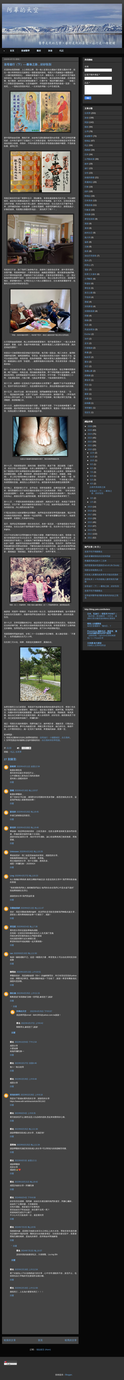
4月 (92, 484)
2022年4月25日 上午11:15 (28, 993)
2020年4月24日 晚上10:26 (31, 851)
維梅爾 (88, 403)
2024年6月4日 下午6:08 (25, 1197)
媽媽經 (88, 150)
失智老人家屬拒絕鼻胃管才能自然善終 (101, 575)
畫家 (87, 394)
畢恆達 (88, 288)
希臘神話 (89, 182)
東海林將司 (15, 1095)
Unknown (14, 851)
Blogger (68, 1375)
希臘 (87, 352)
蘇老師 (13, 812)
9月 (92, 464)
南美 (87, 251)
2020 (90, 449)
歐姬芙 (88, 357)
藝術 (39, 51)
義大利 (88, 237)
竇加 (87, 362)
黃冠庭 (13, 927)
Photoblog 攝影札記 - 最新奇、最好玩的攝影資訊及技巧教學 (102, 632)
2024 (90, 434)
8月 (92, 468)
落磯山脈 (89, 371)
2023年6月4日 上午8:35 (25, 1113)
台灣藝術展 (89, 159)
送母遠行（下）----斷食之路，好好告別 (102, 586)
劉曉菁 (13, 766)
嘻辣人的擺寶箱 (94, 624)
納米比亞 (89, 233)
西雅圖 (88, 375)
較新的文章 (10, 1340)
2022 (90, 442)
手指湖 (88, 297)
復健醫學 (25, 51)
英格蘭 (88, 214)
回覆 (12, 782)
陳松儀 (13, 993)
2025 (90, 430)
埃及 (87, 325)
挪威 (87, 302)
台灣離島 (89, 279)
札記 (61, 51)
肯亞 (87, 366)
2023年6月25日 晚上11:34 (28, 1145)
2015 (90, 522)
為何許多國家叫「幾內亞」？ (99, 626)
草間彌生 (89, 408)
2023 (90, 438)
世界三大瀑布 (90, 274)
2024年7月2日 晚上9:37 (31, 1251)
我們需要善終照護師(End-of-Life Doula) (102, 565)
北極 (87, 247)
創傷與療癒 (89, 177)
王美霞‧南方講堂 (94, 643)
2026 (90, 426)
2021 (90, 445)
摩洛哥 (88, 380)
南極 (87, 320)
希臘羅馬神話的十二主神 (95, 561)
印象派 (88, 210)
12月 (92, 453)
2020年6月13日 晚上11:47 (32, 908)
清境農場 (89, 306)
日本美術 (89, 200)
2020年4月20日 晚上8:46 (28, 827)
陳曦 (12, 790)
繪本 (87, 164)
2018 (90, 511)
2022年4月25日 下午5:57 (41, 1011)
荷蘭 (87, 316)
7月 (92, 472)
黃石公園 (89, 293)
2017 (90, 515)
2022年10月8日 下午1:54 (26, 1042)
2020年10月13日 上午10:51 (29, 972)
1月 (92, 502)
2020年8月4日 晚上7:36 (27, 927)
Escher (88, 334)
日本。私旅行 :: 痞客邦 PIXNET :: (102, 614)
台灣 (87, 131)
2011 (90, 538)
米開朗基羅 (89, 311)
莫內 (87, 260)
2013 (90, 530)
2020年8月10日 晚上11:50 (25, 953)
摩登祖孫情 (89, 219)
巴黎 (87, 187)
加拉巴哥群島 (90, 256)
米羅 (87, 399)
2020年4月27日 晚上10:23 (26, 876)
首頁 (12, 51)
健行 (87, 168)
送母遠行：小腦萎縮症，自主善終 (55, 737)
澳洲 (87, 228)
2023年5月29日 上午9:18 (32, 1095)
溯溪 (87, 224)
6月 (92, 476)
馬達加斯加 (89, 329)
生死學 (18, 752)
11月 (92, 457)
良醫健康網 (15, 908)
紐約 (87, 191)
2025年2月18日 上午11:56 (26, 1288)
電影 (87, 270)
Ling (12, 876)
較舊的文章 (71, 1340)
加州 (87, 339)
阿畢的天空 (21, 1011)
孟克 (87, 343)
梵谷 (87, 385)
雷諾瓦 (88, 412)
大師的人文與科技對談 (96, 645)
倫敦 (87, 242)
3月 (92, 498)
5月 (92, 480)
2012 (90, 534)
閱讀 (87, 122)
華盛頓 (88, 283)
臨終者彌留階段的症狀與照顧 (97, 556)
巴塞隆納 (89, 348)
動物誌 (88, 196)
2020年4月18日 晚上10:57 (26, 790)
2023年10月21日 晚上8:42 (26, 1182)
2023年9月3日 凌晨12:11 (26, 1160)
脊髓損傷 (89, 205)
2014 (90, 526)
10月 (92, 460)
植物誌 (88, 141)
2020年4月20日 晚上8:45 (28, 812)
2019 (90, 507)
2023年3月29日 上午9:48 (26, 1079)
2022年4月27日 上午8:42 (32, 1023)
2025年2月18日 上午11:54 (26, 1269)
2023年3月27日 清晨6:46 (26, 1063)
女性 (87, 173)
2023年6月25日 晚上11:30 (26, 1129)
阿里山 (88, 265)
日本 (87, 154)
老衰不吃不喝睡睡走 (93, 552)
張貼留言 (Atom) (43, 1350)
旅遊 (50, 51)
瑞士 (87, 389)
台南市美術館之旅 (97, 487)
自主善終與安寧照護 (51, 740)
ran (11, 953)
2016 (90, 518)
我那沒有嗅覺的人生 (93, 570)
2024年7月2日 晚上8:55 (25, 1227)
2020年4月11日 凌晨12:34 (28, 766)
